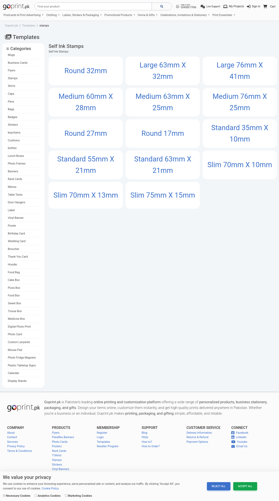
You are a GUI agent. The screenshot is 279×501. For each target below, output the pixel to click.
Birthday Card (16, 233)
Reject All (218, 486)
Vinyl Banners (60, 469)
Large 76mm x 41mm (240, 71)
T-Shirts (57, 455)
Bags (11, 109)
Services (12, 441)
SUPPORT (150, 428)
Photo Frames (16, 163)
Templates (103, 441)
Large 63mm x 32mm (163, 71)
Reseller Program (108, 446)
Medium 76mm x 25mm (240, 102)
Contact (12, 437)
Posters (57, 446)
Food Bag (14, 272)
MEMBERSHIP (108, 428)
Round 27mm (85, 133)
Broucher (13, 249)
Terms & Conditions (19, 451)
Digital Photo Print (19, 326)
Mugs (11, 55)
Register (102, 432)
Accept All (245, 486)
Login (100, 437)
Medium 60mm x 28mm (86, 102)
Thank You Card (18, 256)
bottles (12, 148)
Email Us (239, 446)
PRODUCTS (61, 428)
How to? (147, 441)
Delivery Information (199, 432)
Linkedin (239, 437)
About (11, 432)
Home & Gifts (147, 15)
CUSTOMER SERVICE (203, 428)
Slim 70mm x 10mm (239, 165)
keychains (14, 132)
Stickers (13, 124)
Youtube (239, 441)
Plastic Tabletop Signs (22, 365)
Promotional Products (118, 15)
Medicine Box (16, 318)
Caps (11, 93)
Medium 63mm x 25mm (163, 102)
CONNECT (239, 428)
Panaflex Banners (63, 437)
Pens (11, 101)
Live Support (213, 6)
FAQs (145, 437)
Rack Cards (15, 179)
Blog (144, 432)
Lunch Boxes (16, 156)
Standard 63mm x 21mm (162, 165)
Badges (12, 117)
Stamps (13, 78)
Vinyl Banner (16, 218)
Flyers (11, 70)
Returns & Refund (197, 437)
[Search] (93, 6)
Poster (12, 225)
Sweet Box (14, 303)
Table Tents (15, 194)
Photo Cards (60, 441)
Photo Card (15, 334)
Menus (12, 187)
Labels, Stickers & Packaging (80, 15)
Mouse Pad (15, 350)
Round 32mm (85, 71)
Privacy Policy (16, 446)
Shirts (11, 86)
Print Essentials (222, 15)
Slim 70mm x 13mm (85, 195)
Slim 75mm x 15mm (162, 195)
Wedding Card (17, 241)
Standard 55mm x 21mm (85, 165)
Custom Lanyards (19, 342)
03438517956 (188, 7)
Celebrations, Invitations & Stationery (183, 15)
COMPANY (15, 428)
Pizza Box (14, 287)
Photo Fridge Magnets (22, 357)
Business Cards (17, 62)
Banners (13, 171)
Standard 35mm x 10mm (239, 133)
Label (11, 210)
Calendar (13, 373)
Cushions (14, 140)
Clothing (51, 15)
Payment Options (197, 441)
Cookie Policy (50, 488)
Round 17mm (162, 133)
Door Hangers (16, 202)
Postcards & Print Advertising (22, 15)
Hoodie (12, 264)
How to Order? (151, 446)
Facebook (239, 432)
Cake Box (14, 280)
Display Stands (17, 381)
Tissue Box (15, 311)
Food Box (14, 295)
